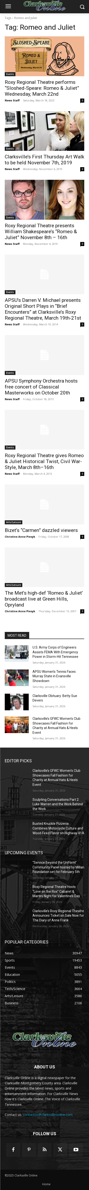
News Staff (12, 100)
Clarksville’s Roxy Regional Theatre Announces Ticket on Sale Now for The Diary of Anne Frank (58, 915)
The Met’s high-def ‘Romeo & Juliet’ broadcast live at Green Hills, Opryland (44, 599)
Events (10, 74)
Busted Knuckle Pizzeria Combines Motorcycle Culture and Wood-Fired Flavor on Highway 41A (58, 828)
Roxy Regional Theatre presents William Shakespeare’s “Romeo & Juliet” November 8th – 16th (41, 231)
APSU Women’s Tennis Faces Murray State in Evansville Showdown (54, 676)
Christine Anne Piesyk (20, 536)
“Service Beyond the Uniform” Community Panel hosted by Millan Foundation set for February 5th (58, 867)
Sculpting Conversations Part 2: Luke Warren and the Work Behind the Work (58, 804)
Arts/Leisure (13, 522)
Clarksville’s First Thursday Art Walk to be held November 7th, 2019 (44, 160)
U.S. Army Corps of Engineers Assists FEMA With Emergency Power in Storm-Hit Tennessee (55, 652)
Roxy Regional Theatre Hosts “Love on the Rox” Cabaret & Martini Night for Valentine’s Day (56, 891)
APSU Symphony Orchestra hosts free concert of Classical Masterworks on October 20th (41, 387)
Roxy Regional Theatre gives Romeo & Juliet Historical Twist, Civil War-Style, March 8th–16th (44, 461)
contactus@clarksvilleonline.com (48, 1114)
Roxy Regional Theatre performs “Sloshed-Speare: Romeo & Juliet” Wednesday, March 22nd (42, 88)
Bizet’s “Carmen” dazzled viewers (41, 530)
